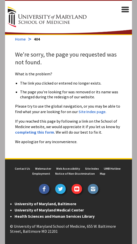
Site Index (92, 168)
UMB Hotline (112, 168)
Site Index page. (92, 111)
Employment (41, 173)
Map (102, 173)
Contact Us (22, 168)
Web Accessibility (68, 168)
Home (20, 39)
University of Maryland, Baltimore (45, 203)
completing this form (34, 132)
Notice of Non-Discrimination (75, 173)
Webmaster (43, 168)
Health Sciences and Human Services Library (55, 216)
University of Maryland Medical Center (49, 209)
